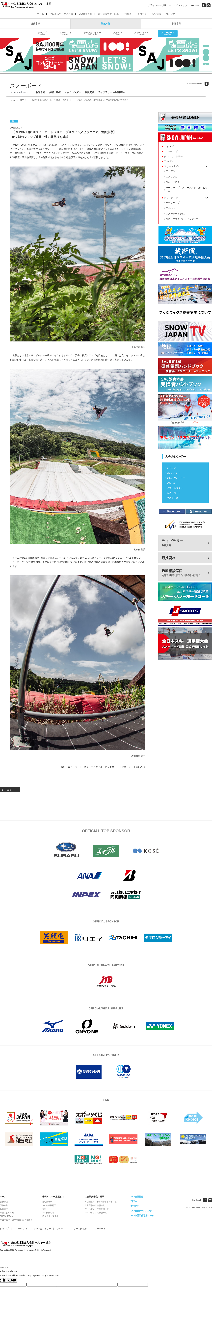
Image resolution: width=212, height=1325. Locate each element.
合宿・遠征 (55, 92)
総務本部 (35, 23)
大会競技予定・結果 (108, 14)
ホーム (40, 14)
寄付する (135, 1206)
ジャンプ (42, 33)
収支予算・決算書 (50, 1216)
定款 (44, 1209)
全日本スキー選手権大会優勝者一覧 (101, 1202)
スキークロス (173, 182)
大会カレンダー (73, 92)
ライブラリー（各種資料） (112, 92)
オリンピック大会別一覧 (96, 1212)
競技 (22, 100)
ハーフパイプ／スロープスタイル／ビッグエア (188, 190)
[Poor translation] (12, 1280)
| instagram (199, 511)
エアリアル (171, 176)
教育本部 (176, 23)
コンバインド (65, 33)
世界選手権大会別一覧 (95, 1205)
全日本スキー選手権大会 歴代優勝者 (16, 1220)
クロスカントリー (92, 33)
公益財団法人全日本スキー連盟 (26, 1244)
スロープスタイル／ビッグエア (182, 219)
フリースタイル (141, 33)
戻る (9, 789)
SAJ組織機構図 (49, 1205)
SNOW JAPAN (6, 1216)
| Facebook (171, 511)
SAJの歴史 (47, 1202)
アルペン (117, 33)
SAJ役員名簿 (48, 1212)
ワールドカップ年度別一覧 (97, 1209)
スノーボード (167, 33)
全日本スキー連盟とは (61, 14)
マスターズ (172, 498)
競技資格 (89, 92)
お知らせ (40, 92)
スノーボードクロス (176, 213)
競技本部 (105, 23)
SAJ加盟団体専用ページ (142, 1215)
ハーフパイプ (173, 202)
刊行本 (128, 14)
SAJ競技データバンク (163, 14)
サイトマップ (180, 5)
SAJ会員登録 (85, 14)
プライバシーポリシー (159, 5)
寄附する (142, 14)
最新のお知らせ (7, 1212)
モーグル (170, 171)
